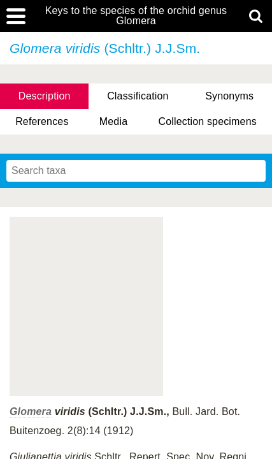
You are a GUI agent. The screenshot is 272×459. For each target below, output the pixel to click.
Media (113, 121)
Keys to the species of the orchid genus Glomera (136, 16)
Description (44, 96)
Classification (138, 96)
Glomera (31, 411)
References (41, 121)
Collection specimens (207, 121)
